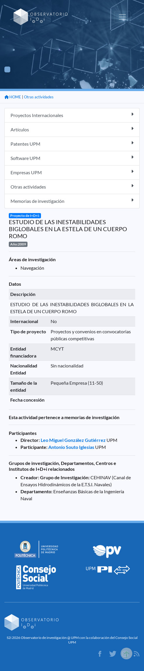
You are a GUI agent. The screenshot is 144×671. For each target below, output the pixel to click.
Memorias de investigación (72, 201)
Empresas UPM (72, 172)
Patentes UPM (72, 143)
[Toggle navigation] (122, 17)
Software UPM (72, 158)
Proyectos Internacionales (72, 115)
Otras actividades (39, 97)
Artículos (72, 129)
